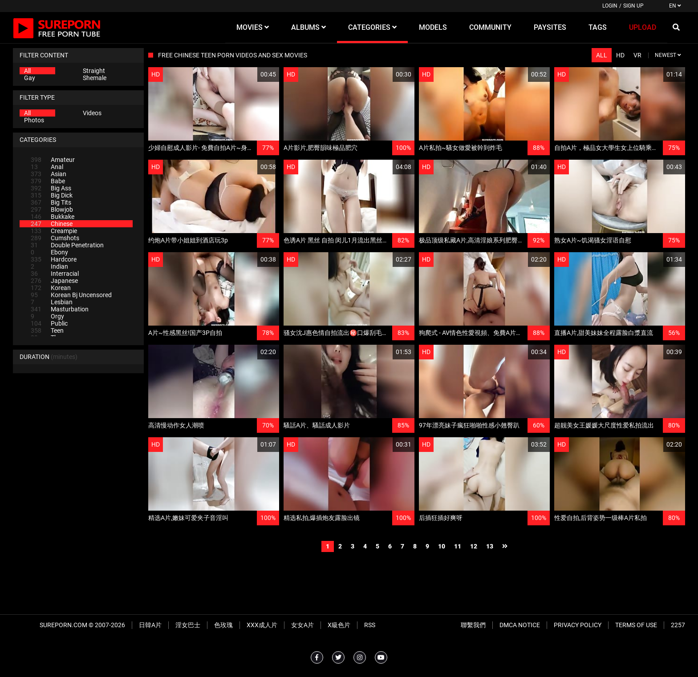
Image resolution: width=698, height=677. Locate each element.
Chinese (52, 223)
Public (49, 323)
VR (637, 55)
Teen (47, 330)
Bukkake (52, 216)
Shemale (94, 77)
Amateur (53, 159)
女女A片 (302, 625)
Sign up (633, 6)
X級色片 (339, 625)
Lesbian (52, 302)
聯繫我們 (473, 625)
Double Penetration (67, 245)
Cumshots (55, 238)
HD (620, 55)
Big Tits (51, 202)
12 (473, 546)
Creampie (54, 230)
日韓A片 (150, 625)
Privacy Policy (577, 625)
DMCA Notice (519, 625)
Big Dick (52, 195)
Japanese (54, 280)
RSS (369, 625)
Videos (92, 113)
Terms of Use (636, 625)
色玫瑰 (223, 625)
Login (609, 6)
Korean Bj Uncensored (71, 294)
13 (489, 546)
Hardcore (54, 259)
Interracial (55, 273)
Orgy (47, 316)
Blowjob (52, 209)
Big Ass (51, 188)
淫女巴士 (187, 625)
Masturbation (60, 309)
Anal (47, 166)
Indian (49, 266)
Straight (94, 70)
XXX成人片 (262, 625)
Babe (48, 181)
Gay (29, 77)
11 (457, 546)
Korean (51, 287)
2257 (678, 625)
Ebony (49, 252)
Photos (34, 120)
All (27, 70)
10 (441, 546)
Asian (48, 173)
